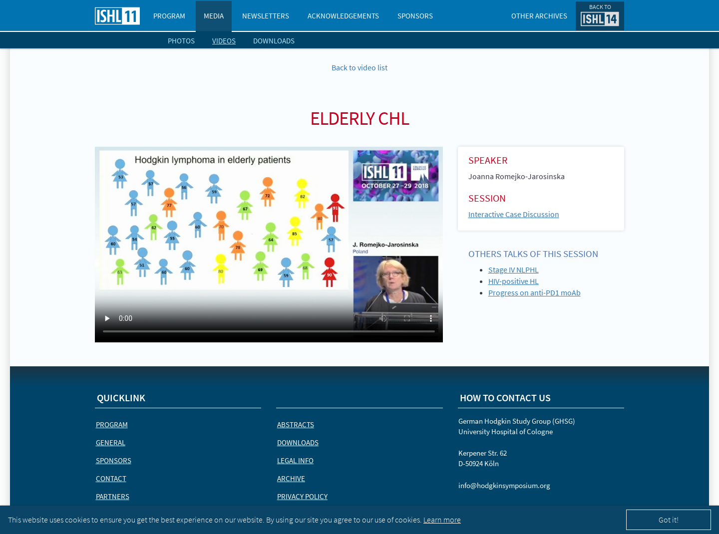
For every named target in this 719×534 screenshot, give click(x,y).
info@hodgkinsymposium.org (504, 485)
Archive (291, 478)
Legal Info (295, 460)
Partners (112, 496)
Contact (111, 478)
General (110, 442)
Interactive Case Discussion (513, 214)
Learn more (442, 520)
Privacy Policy (302, 496)
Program (169, 15)
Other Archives (539, 15)
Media (214, 15)
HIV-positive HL (513, 281)
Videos (224, 40)
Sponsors (415, 15)
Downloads (274, 40)
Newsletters (265, 15)
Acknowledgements (343, 15)
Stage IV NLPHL (513, 269)
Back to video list (359, 67)
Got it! (669, 520)
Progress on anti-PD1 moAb (534, 292)
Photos (181, 40)
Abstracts (295, 424)
